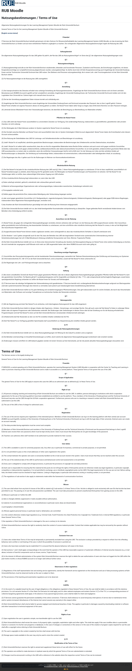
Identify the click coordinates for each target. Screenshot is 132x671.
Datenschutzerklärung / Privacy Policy (77, 666)
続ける (66, 669)
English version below (9, 33)
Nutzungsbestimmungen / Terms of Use (55, 666)
